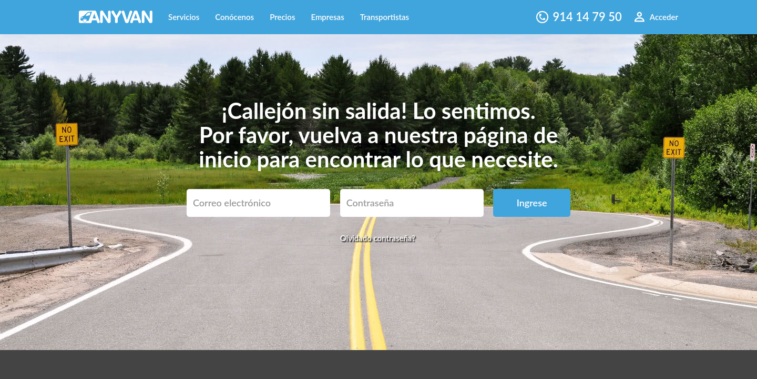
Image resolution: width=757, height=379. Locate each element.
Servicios (183, 17)
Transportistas (384, 17)
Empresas (327, 17)
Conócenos (234, 17)
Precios (282, 17)
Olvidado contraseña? (377, 238)
